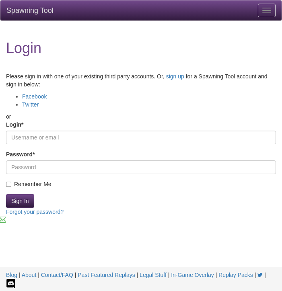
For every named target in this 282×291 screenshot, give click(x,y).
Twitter (30, 104)
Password (20, 154)
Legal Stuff (153, 275)
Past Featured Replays (106, 275)
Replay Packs (235, 275)
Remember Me (28, 184)
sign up (175, 76)
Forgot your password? (35, 212)
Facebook (34, 96)
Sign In (20, 201)
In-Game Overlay (192, 275)
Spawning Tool (30, 10)
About (29, 275)
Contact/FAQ (57, 275)
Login (15, 124)
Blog (11, 275)
